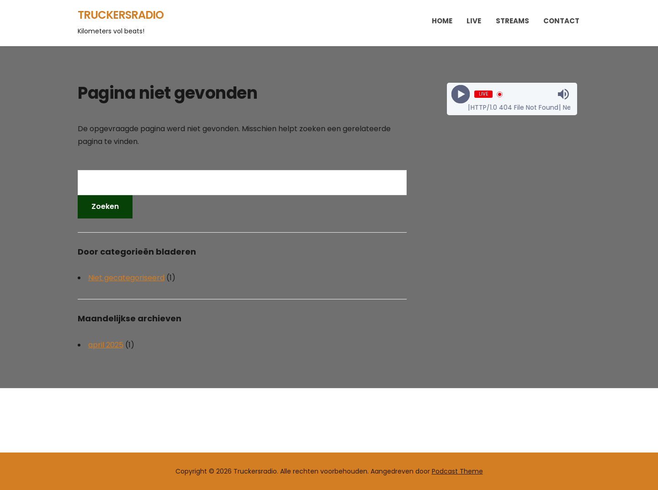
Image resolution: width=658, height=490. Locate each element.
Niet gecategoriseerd (126, 277)
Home (442, 21)
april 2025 (105, 345)
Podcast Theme (457, 471)
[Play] (460, 94)
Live (474, 21)
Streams (512, 21)
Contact (561, 21)
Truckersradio (121, 14)
